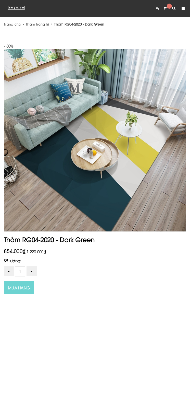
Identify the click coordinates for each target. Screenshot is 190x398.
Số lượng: (12, 260)
